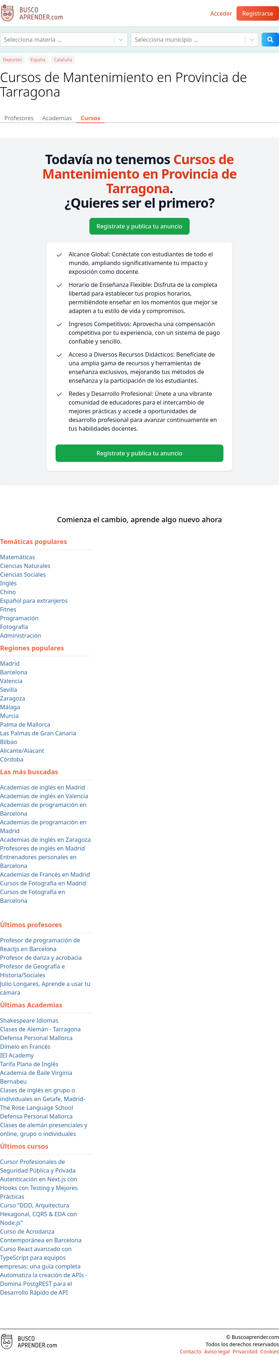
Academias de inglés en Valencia (44, 796)
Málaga (10, 707)
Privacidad (244, 1351)
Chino (8, 592)
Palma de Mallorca (25, 724)
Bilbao (8, 742)
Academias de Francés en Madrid (45, 874)
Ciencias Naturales (25, 566)
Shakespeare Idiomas (29, 1020)
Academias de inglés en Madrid (42, 787)
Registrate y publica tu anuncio (139, 226)
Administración (20, 636)
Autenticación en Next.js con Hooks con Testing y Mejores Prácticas (39, 1188)
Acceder (221, 13)
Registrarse (257, 13)
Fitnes (8, 609)
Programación (19, 618)
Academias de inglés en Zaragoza (45, 840)
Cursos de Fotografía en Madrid (43, 883)
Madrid (10, 663)
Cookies (269, 1351)
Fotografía (14, 627)
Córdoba (11, 759)
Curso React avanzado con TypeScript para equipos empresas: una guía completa (40, 1257)
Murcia (9, 716)
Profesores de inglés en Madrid (42, 848)
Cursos (90, 118)
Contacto (190, 1351)
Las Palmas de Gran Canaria (38, 733)
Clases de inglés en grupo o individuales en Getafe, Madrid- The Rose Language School (42, 1099)
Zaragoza (12, 698)
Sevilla (8, 690)
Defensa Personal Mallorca (36, 1038)
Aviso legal (217, 1351)
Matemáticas (17, 557)
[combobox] (4, 39)
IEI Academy (17, 1055)
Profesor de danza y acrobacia (41, 958)
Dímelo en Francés (25, 1047)
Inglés (8, 583)
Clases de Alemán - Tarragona (40, 1029)
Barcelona (13, 672)
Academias (57, 118)
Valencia (11, 681)
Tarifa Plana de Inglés (29, 1064)
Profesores (19, 118)
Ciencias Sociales (23, 575)
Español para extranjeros (34, 601)
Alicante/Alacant (22, 751)
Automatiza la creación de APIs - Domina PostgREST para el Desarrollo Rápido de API (43, 1283)
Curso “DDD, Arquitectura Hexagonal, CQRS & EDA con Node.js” (38, 1214)
